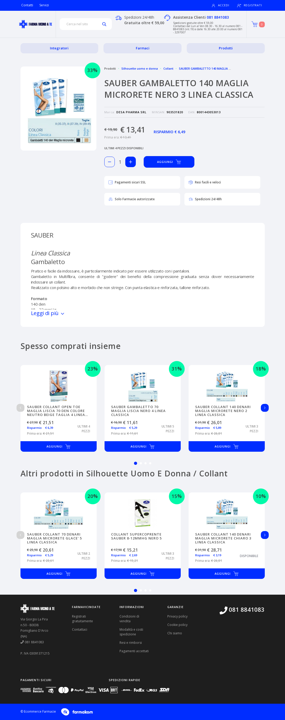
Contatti (27, 5)
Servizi (44, 5)
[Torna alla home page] (35, 24)
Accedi (220, 5)
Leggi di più (48, 313)
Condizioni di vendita (129, 618)
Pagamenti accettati (134, 651)
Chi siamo (174, 633)
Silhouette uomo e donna (139, 68)
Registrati (249, 5)
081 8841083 (218, 17)
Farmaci (142, 48)
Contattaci (79, 629)
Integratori (59, 48)
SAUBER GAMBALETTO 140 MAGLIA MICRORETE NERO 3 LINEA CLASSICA (229, 68)
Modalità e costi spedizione (131, 631)
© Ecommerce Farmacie (38, 711)
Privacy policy (177, 616)
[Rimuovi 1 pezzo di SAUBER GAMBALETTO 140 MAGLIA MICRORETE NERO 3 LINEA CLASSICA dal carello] (109, 162)
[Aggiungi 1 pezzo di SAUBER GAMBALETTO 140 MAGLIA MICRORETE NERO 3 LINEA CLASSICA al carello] (130, 162)
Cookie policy (177, 625)
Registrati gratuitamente (82, 618)
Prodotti (226, 48)
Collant (168, 68)
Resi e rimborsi (131, 642)
